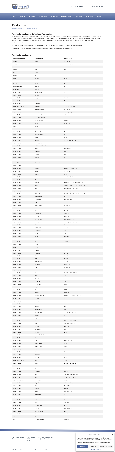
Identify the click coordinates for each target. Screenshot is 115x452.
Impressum (98, 449)
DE (99, 6)
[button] (112, 434)
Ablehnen (93, 446)
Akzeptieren (82, 446)
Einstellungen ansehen (106, 446)
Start (14, 16)
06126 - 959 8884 (79, 6)
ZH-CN (93, 6)
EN (97, 6)
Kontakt (99, 16)
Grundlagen (89, 16)
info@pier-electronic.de (44, 439)
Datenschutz (92, 449)
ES (102, 6)
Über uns (22, 16)
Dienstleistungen (66, 16)
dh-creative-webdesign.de (43, 449)
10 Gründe (79, 16)
